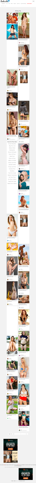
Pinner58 (22, 193)
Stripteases (29, 467)
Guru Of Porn (12, 154)
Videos (12, 3)
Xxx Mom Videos (12, 179)
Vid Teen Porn (12, 177)
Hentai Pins (26, 467)
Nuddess (12, 171)
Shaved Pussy (22, 409)
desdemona (22, 168)
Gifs (9, 3)
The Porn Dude (12, 173)
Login (33, 1)
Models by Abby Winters (12, 139)
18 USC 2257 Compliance (15, 467)
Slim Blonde (22, 293)
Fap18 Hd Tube (12, 181)
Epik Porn (12, 156)
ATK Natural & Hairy (23, 355)
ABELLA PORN (12, 160)
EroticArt (10, 240)
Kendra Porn (12, 168)
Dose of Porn (12, 158)
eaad (9, 138)
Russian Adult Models (23, 124)
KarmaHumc (22, 141)
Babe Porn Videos (12, 183)
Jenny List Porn (12, 162)
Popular (15, 3)
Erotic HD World (12, 152)
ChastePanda (22, 42)
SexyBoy (22, 69)
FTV (21, 328)
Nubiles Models (11, 304)
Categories (3, 3)
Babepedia (12, 150)
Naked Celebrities (12, 175)
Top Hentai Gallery (23, 3)
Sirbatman (10, 90)
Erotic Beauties (12, 143)
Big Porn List (12, 145)
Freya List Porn (12, 166)
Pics (7, 3)
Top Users (18, 3)
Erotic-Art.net (17, 480)
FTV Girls (22, 329)
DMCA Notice (22, 467)
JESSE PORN (12, 164)
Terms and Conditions (8, 467)
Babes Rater (12, 148)
